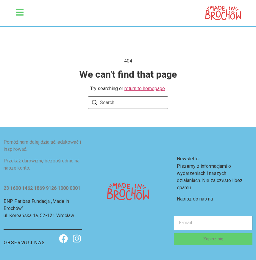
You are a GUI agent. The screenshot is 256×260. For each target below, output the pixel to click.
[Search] (94, 103)
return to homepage (144, 88)
